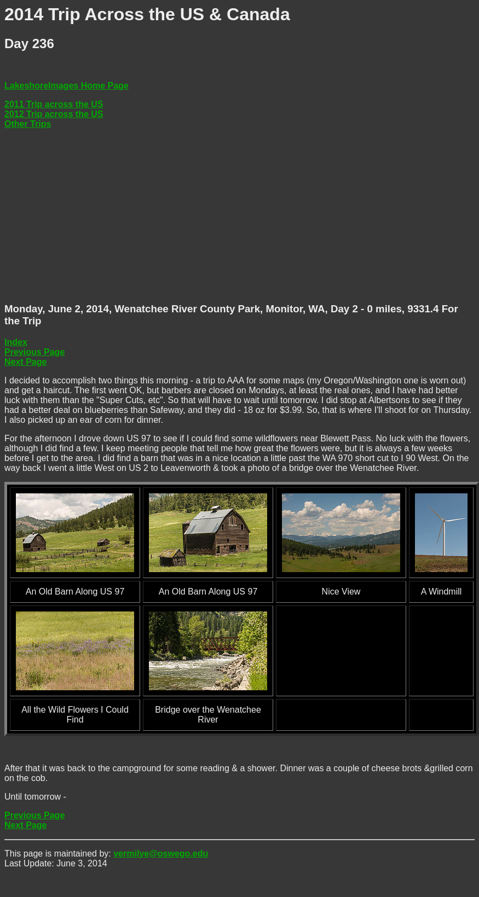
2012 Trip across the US (53, 114)
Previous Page (34, 352)
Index (15, 342)
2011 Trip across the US (53, 104)
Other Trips (27, 124)
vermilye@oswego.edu (160, 853)
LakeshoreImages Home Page (66, 85)
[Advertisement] (200, 216)
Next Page (25, 361)
